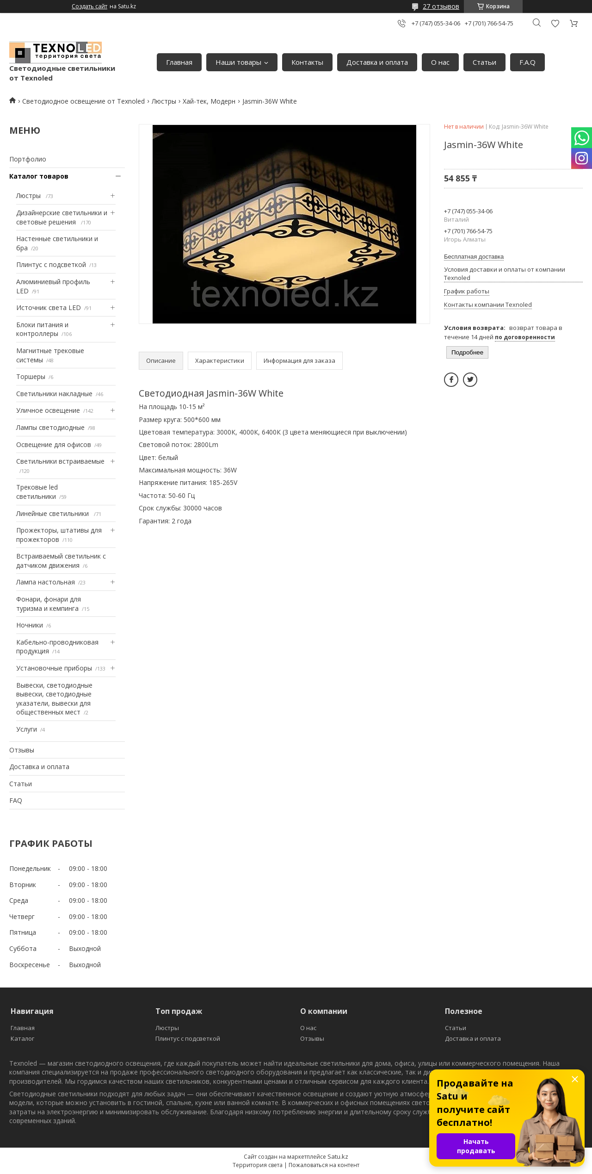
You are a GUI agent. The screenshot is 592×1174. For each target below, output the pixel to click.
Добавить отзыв (555, 23)
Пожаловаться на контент (324, 1165)
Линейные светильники (53, 513)
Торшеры (30, 376)
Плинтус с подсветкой (51, 264)
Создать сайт (89, 6)
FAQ (15, 800)
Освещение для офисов (53, 444)
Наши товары (238, 62)
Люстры (164, 101)
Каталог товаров (38, 176)
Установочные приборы (54, 668)
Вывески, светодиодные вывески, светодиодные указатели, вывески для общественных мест (54, 699)
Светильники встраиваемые (60, 461)
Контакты (307, 62)
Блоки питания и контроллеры (42, 329)
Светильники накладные (54, 393)
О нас (440, 62)
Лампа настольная (45, 582)
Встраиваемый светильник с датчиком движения (61, 561)
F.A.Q (527, 62)
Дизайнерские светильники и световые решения (61, 217)
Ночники (29, 625)
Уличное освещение (48, 410)
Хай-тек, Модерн (209, 101)
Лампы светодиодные (50, 427)
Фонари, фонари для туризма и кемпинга (48, 604)
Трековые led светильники (37, 492)
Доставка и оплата (377, 62)
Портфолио (27, 159)
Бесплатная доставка (474, 256)
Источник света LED (48, 307)
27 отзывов (441, 6)
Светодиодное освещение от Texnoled (83, 101)
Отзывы (21, 749)
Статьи (484, 62)
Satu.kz (337, 1156)
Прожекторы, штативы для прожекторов (59, 535)
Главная (179, 62)
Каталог (22, 1038)
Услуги (26, 729)
